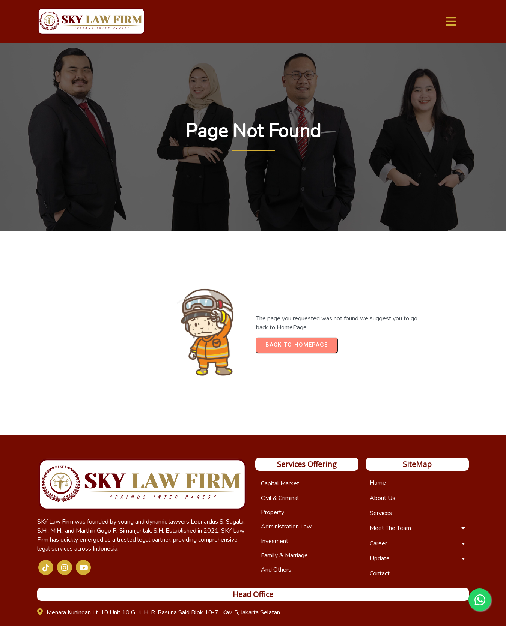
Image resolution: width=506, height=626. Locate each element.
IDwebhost (317, 613)
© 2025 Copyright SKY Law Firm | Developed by (238, 613)
